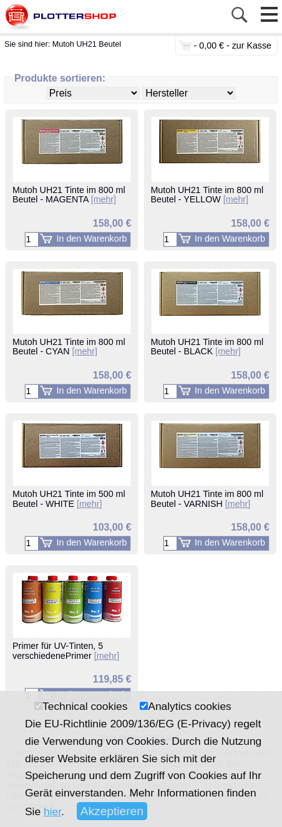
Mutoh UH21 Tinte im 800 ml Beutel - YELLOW (207, 195)
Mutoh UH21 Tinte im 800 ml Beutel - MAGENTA (68, 195)
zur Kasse (251, 45)
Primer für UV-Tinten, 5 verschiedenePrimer (65, 651)
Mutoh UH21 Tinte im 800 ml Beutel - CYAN (68, 347)
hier (52, 811)
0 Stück (185, 45)
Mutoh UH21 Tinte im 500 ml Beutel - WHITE (68, 499)
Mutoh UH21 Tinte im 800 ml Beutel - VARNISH (207, 499)
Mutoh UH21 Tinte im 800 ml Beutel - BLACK (207, 347)
